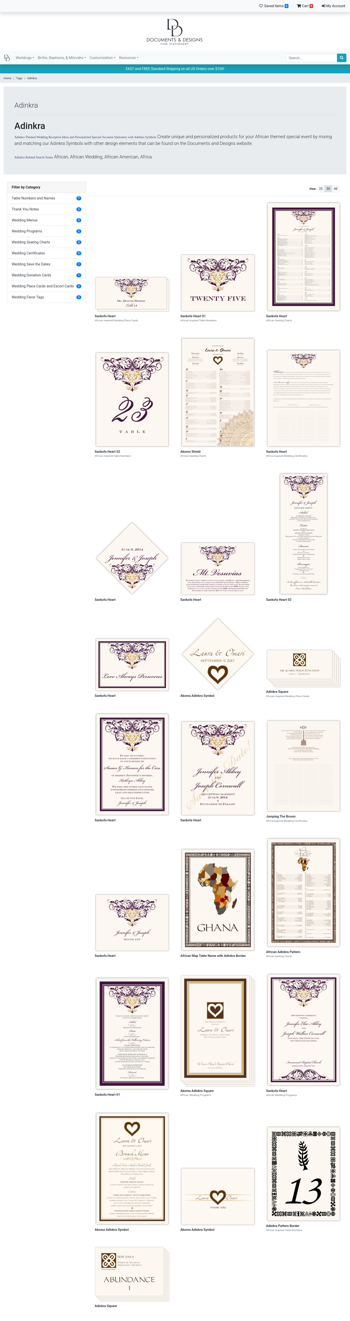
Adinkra (32, 78)
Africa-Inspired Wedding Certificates (287, 455)
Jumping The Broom (281, 816)
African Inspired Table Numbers (198, 320)
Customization (101, 58)
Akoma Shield (190, 452)
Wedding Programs (27, 231)
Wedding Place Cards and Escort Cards (43, 286)
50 (328, 188)
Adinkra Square (277, 692)
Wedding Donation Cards (31, 275)
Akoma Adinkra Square (197, 1091)
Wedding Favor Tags (28, 297)
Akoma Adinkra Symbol (197, 696)
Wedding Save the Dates (31, 264)
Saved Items (273, 6)
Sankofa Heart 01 (193, 316)
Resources (127, 58)
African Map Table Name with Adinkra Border (213, 956)
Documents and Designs (175, 31)
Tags (19, 78)
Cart (305, 6)
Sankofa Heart (105, 316)
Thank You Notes (25, 209)
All (335, 188)
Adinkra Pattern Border (283, 1226)
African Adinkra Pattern (283, 952)
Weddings (23, 58)
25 (321, 188)
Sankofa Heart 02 (107, 452)
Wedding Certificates (28, 253)
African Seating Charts (279, 320)
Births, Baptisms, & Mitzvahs (60, 58)
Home (7, 78)
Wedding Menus (25, 220)
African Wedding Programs (195, 1095)
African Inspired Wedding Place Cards (116, 320)
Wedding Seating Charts (31, 242)
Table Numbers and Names (33, 198)
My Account (333, 6)
